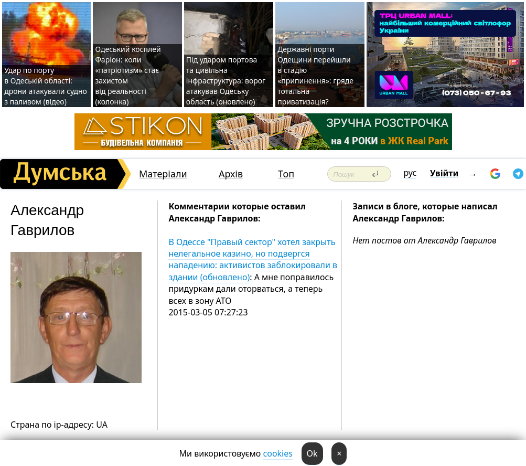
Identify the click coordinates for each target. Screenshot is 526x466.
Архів (231, 174)
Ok (312, 453)
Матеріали (163, 174)
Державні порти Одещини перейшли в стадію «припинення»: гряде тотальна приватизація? (315, 75)
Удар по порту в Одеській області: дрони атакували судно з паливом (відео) (45, 86)
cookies (278, 453)
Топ (286, 174)
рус (410, 172)
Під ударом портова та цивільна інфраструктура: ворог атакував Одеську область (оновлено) (225, 81)
